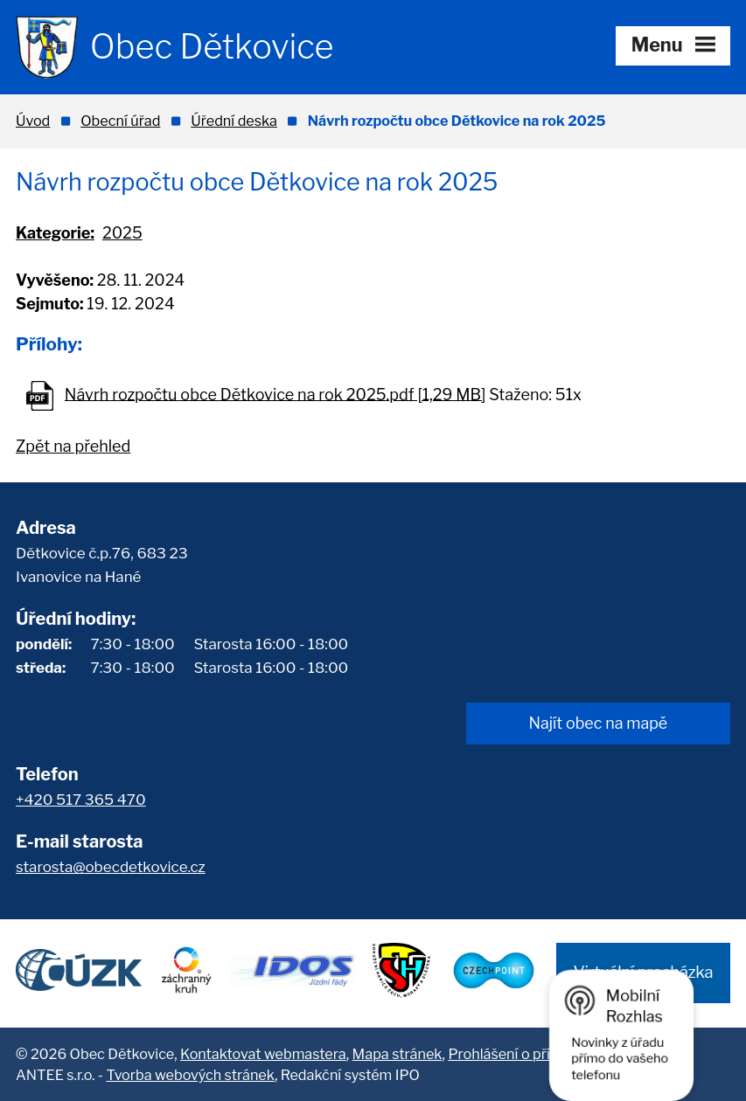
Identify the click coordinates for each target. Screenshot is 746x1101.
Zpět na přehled (73, 446)
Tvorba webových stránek (190, 1075)
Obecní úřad (120, 120)
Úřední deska (234, 120)
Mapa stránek (397, 1054)
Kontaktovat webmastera (263, 1054)
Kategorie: (55, 233)
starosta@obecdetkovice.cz (111, 867)
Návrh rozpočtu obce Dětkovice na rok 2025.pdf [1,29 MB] (275, 393)
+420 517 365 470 (81, 799)
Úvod (33, 120)
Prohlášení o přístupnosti (529, 1054)
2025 (122, 233)
